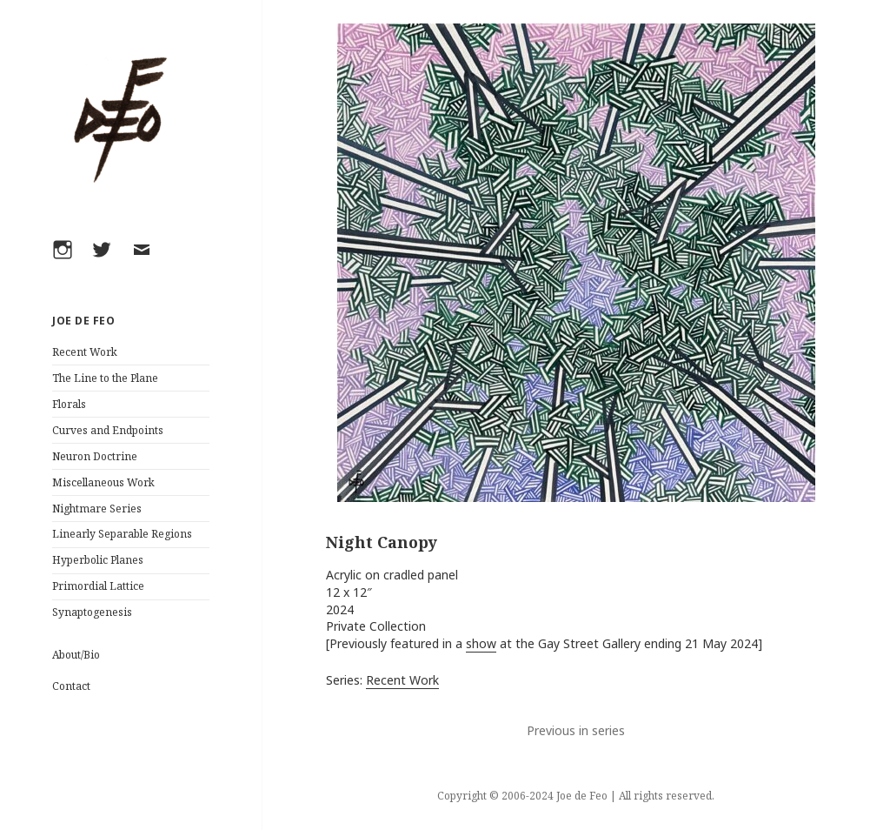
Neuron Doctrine (94, 456)
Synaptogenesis (92, 612)
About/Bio (76, 654)
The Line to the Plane (105, 378)
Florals (69, 404)
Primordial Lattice (98, 586)
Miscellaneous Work (103, 482)
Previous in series (576, 730)
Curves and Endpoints (107, 430)
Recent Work (84, 352)
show (481, 643)
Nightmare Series (97, 508)
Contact (71, 686)
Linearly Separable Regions (122, 533)
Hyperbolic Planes (97, 559)
